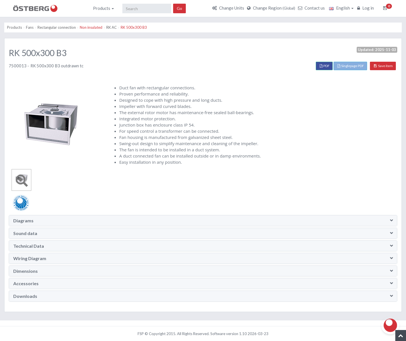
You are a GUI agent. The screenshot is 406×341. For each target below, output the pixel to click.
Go (179, 8)
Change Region (271, 7)
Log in (366, 7)
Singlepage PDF (350, 66)
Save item (383, 66)
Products (103, 8)
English (341, 7)
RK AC (111, 27)
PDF (325, 66)
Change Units (229, 7)
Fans (30, 27)
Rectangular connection (56, 27)
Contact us (312, 7)
